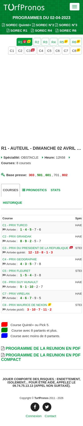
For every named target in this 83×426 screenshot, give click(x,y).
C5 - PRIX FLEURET (16, 270)
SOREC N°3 (66, 25)
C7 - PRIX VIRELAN (15, 293)
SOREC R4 (41, 30)
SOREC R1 (17, 30)
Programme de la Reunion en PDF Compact (41, 357)
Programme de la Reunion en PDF (43, 348)
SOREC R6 (66, 30)
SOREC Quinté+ (16, 25)
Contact (50, 416)
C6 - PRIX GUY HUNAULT (20, 282)
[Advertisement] (41, 100)
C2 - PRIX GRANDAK (16, 236)
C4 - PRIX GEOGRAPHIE (19, 259)
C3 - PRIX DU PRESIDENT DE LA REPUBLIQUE (35, 248)
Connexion (34, 416)
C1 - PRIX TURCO (14, 225)
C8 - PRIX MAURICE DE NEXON (24, 305)
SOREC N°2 (43, 25)
